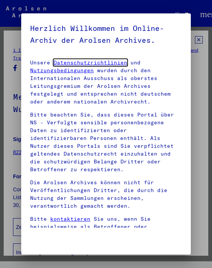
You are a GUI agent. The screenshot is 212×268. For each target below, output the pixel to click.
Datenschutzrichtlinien (90, 62)
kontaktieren (70, 219)
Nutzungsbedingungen (62, 70)
